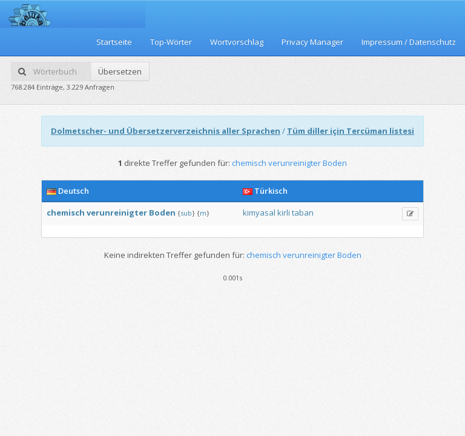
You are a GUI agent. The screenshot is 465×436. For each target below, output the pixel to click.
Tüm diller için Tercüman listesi (350, 130)
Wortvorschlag (236, 41)
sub (186, 212)
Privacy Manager (312, 41)
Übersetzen (120, 71)
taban (303, 212)
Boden (162, 212)
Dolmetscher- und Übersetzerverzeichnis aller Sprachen (165, 130)
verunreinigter (117, 212)
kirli (283, 212)
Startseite (114, 41)
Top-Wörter (171, 41)
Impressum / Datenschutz (408, 41)
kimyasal (259, 212)
